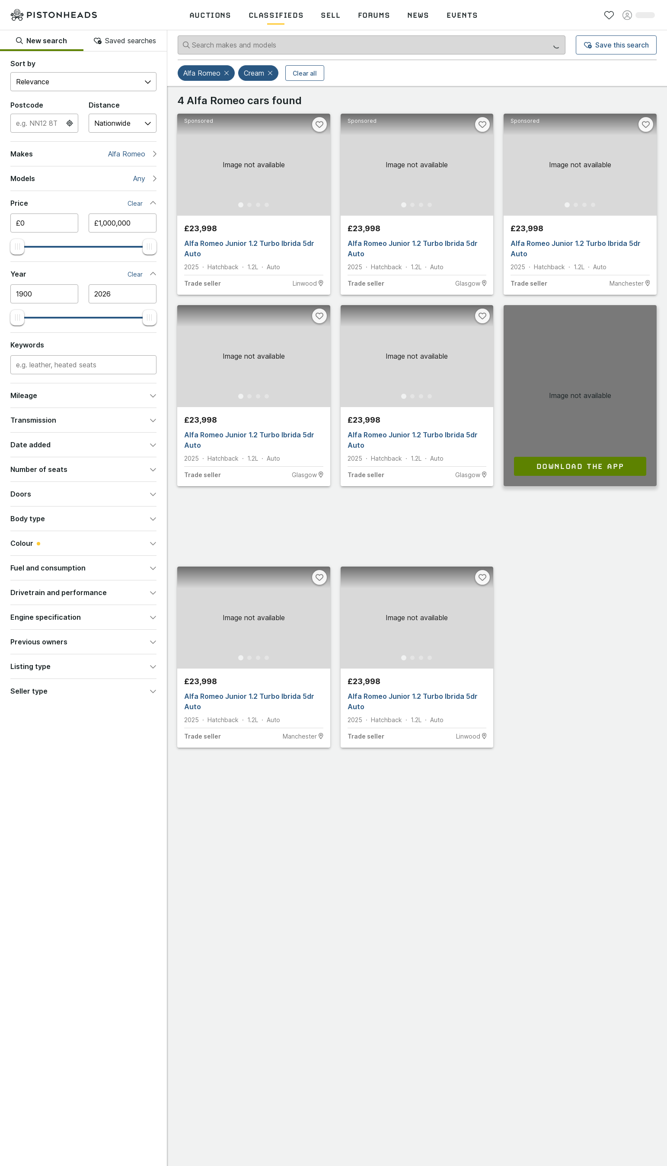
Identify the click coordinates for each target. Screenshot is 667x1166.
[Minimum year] (44, 293)
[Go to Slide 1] (240, 204)
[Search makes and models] (371, 44)
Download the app (580, 466)
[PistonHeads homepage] (53, 15)
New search (41, 40)
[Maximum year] (122, 293)
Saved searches (125, 40)
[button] (227, 73)
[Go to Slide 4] (267, 205)
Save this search (616, 45)
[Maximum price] (122, 223)
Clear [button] (135, 203)
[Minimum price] (44, 223)
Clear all (305, 73)
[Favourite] (319, 124)
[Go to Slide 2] (249, 205)
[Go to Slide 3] (258, 205)
